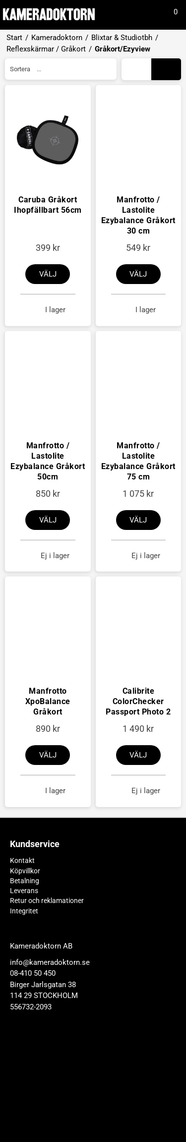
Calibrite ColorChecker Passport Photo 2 (138, 701)
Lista (137, 69)
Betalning (24, 881)
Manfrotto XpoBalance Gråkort (47, 701)
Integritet (24, 911)
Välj (48, 274)
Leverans (24, 891)
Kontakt (22, 860)
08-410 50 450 (33, 1083)
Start (14, 37)
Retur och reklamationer (47, 900)
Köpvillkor (25, 871)
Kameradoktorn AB (41, 1055)
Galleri (166, 69)
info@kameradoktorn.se (50, 1072)
